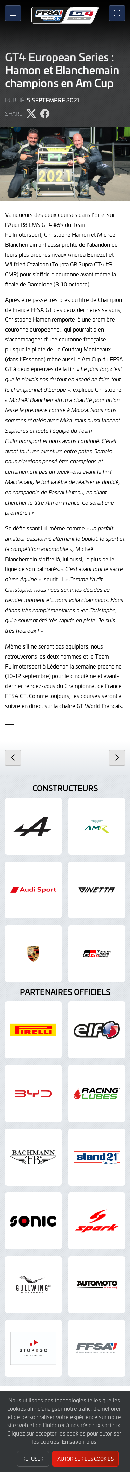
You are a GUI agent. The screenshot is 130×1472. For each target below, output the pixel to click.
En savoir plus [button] (79, 1441)
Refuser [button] (32, 1458)
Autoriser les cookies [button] (85, 1458)
